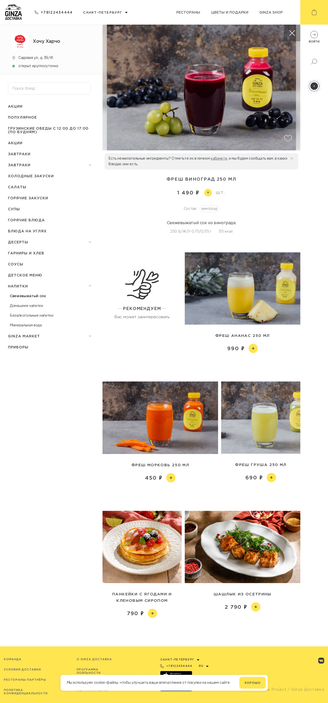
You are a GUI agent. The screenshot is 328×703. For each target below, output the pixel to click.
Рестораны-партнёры (25, 679)
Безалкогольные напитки (31, 315)
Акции (15, 106)
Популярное (22, 117)
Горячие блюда (26, 220)
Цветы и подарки (229, 12)
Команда (13, 659)
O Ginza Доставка (94, 659)
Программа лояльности (89, 671)
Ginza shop (271, 12)
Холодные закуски (31, 176)
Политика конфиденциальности (26, 691)
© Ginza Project (270, 689)
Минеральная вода (26, 325)
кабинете (219, 158)
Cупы (14, 209)
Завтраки (19, 154)
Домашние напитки (26, 306)
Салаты (17, 187)
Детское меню (25, 275)
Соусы (15, 264)
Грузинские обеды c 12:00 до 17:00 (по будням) (48, 130)
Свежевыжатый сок (28, 296)
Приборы (18, 347)
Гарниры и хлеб (26, 253)
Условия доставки (22, 669)
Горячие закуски (28, 198)
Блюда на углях (27, 231)
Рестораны (188, 12)
